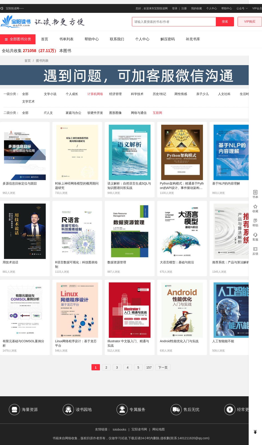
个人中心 (211, 8)
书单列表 (66, 39)
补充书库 (193, 39)
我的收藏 (196, 8)
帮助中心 (226, 8)
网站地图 (158, 429)
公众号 (242, 8)
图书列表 (42, 60)
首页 (44, 39)
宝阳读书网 (139, 429)
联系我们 (117, 39)
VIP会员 (257, 8)
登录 (174, 8)
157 (148, 367)
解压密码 (168, 39)
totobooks (119, 429)
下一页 (163, 367)
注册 (184, 8)
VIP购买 (250, 21)
